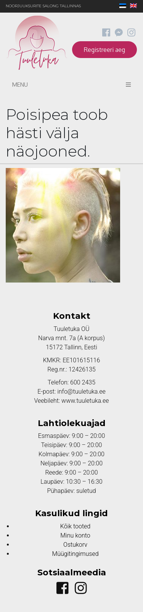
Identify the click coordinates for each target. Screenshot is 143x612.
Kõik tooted (75, 526)
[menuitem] (121, 6)
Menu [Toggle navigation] (71, 84)
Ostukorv (75, 544)
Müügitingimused (75, 553)
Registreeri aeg (104, 49)
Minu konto (75, 535)
